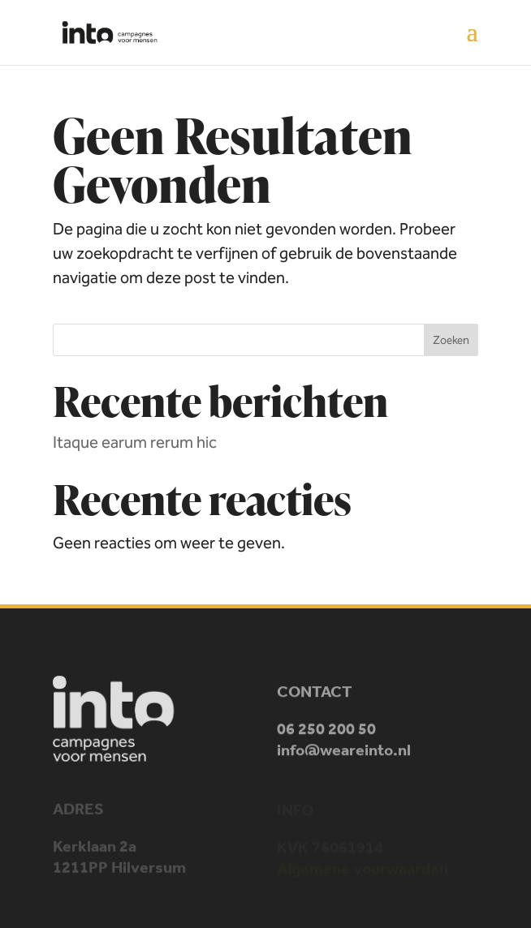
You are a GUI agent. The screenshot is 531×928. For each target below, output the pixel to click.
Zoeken (451, 340)
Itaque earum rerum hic (135, 442)
